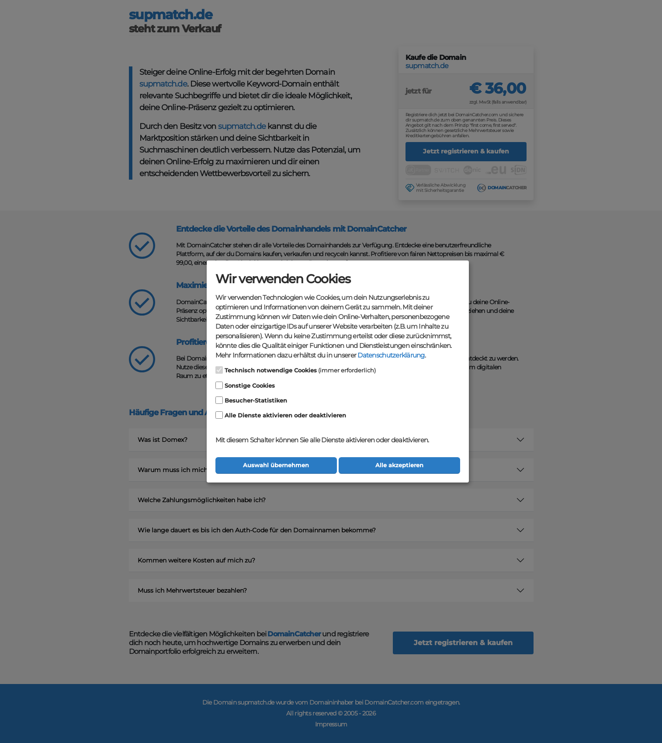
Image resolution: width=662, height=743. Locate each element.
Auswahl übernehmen (276, 465)
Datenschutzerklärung (390, 355)
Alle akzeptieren (399, 465)
